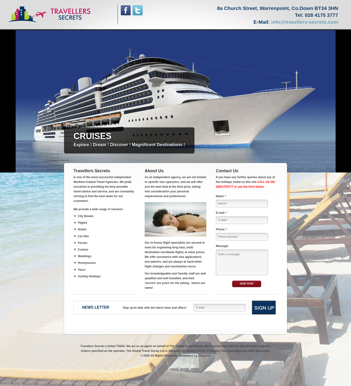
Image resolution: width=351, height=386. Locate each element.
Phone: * (221, 229)
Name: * (221, 196)
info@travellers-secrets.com (304, 22)
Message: (222, 246)
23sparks (204, 355)
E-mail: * (221, 212)
